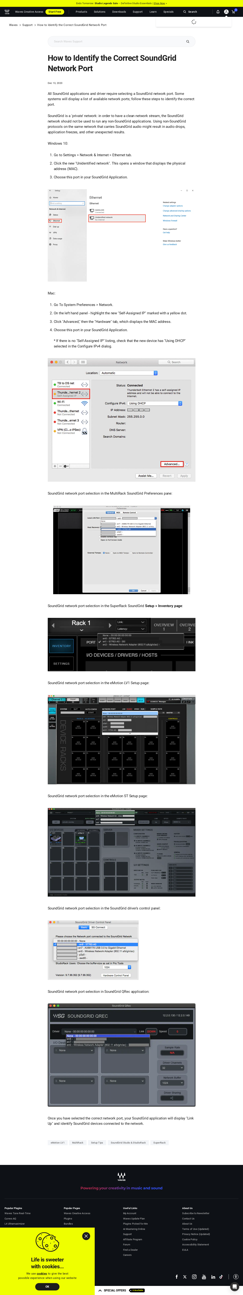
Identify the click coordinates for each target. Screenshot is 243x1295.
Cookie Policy (189, 1239)
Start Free (54, 11)
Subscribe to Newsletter (195, 1213)
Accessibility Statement (195, 1244)
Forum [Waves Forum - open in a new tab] (126, 1244)
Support (27, 25)
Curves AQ (10, 1218)
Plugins (68, 1218)
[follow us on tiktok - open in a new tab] (221, 1277)
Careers (127, 1255)
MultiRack (78, 1142)
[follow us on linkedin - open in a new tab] (213, 1277)
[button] (233, 1276)
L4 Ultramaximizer (15, 1223)
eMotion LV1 (58, 1142)
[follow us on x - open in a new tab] (185, 1277)
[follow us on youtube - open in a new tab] (204, 1276)
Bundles (68, 1223)
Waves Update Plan (134, 1218)
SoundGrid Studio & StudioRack (128, 1142)
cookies (42, 1273)
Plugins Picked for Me (135, 1223)
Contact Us (188, 1218)
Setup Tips (97, 1142)
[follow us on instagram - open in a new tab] (194, 1276)
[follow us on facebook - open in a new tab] (177, 1277)
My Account (129, 1213)
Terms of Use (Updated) (195, 1229)
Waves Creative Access (29, 11)
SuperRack (159, 1142)
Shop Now (159, 3)
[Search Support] (115, 41)
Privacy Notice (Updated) (196, 1234)
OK (47, 1286)
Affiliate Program (132, 1239)
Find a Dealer (130, 1249)
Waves (13, 25)
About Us (187, 1223)
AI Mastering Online (134, 1229)
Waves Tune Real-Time (17, 1213)
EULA (185, 1249)
